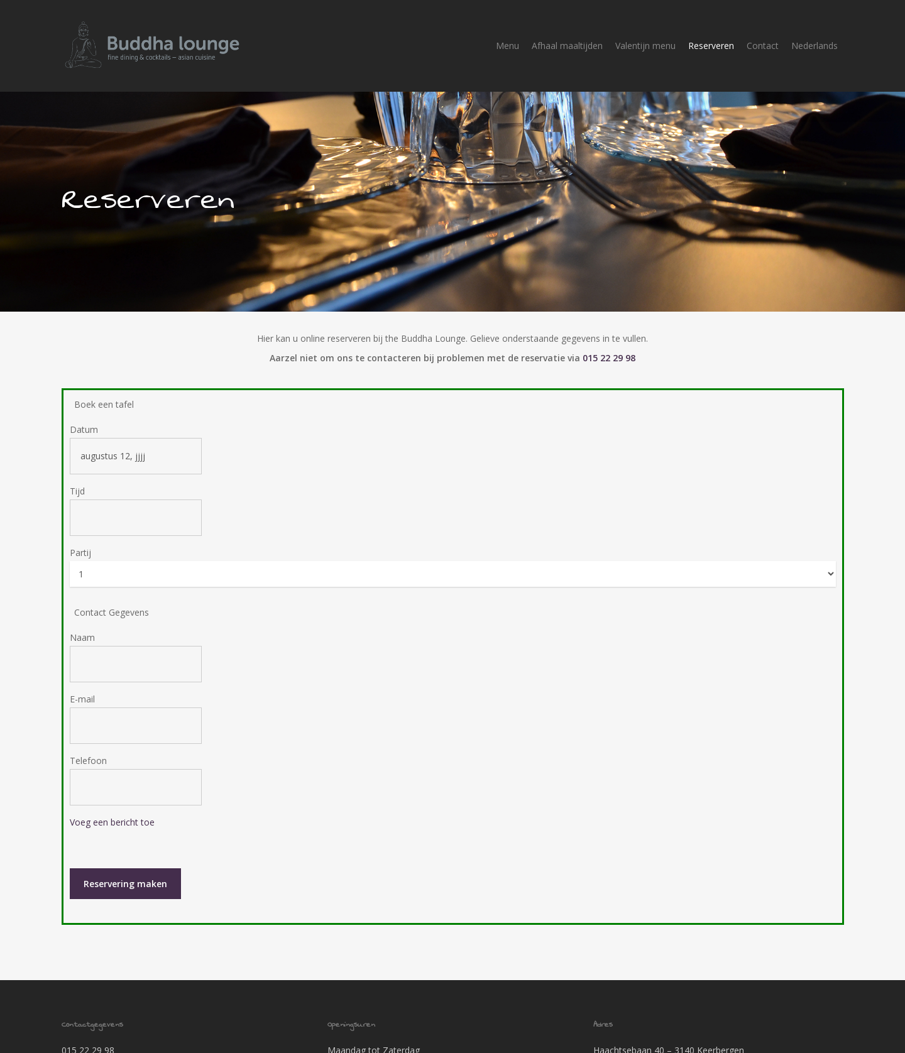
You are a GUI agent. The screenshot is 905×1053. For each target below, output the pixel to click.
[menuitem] (814, 46)
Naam (82, 621)
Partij (80, 536)
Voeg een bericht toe (112, 806)
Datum (84, 413)
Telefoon (88, 744)
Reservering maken (125, 867)
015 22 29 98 (609, 341)
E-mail (82, 683)
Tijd (77, 475)
